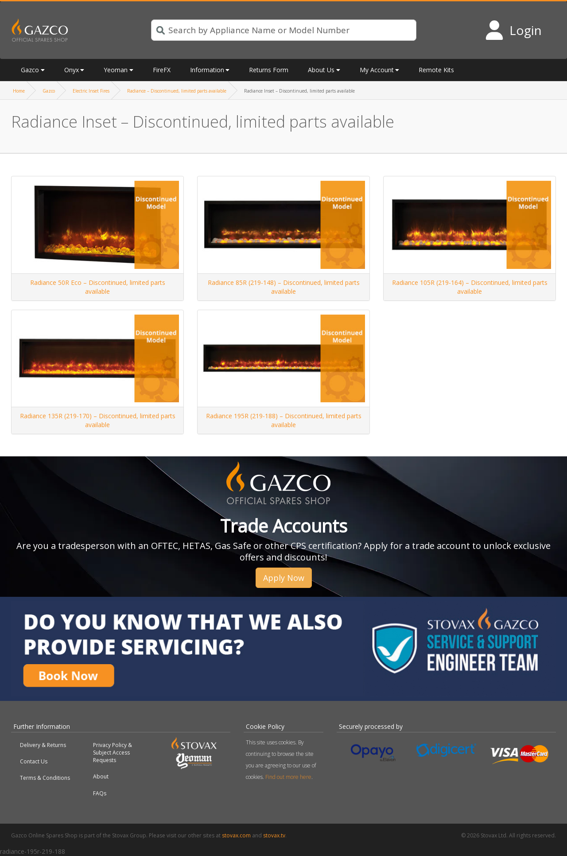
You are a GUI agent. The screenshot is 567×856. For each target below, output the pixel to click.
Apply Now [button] (283, 577)
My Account (377, 70)
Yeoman (116, 70)
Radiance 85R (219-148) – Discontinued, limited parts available (284, 287)
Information (207, 70)
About (101, 776)
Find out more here (288, 777)
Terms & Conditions (45, 778)
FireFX (162, 70)
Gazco (30, 70)
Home (19, 91)
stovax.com (236, 835)
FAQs (99, 793)
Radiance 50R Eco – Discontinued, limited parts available (97, 287)
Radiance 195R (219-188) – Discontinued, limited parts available (283, 420)
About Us (321, 70)
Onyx (71, 70)
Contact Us (33, 761)
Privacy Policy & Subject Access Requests (112, 752)
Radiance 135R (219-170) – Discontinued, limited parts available (97, 420)
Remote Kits (436, 70)
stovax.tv (274, 835)
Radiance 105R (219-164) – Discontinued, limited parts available (470, 287)
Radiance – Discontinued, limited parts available (176, 91)
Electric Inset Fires (91, 91)
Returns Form (268, 70)
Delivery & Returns (43, 745)
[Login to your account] (513, 30)
